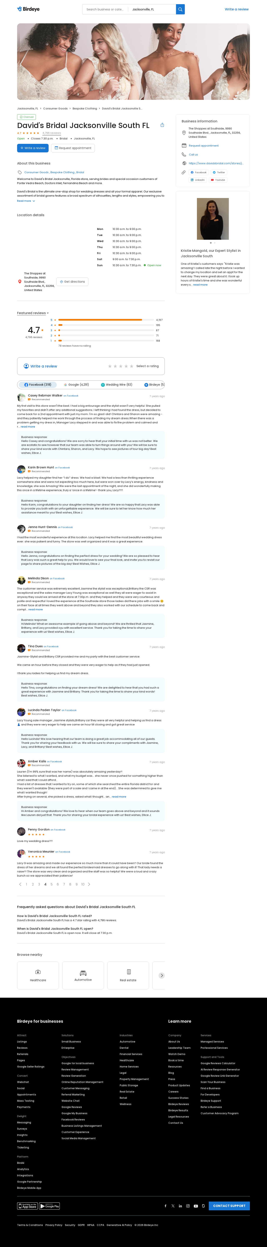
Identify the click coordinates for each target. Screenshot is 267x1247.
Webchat (23, 1082)
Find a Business (210, 1088)
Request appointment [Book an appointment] (73, 148)
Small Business (71, 1041)
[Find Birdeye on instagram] (188, 1206)
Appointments (26, 1094)
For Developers (210, 1094)
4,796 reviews (51, 133)
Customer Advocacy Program (220, 1113)
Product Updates (179, 1085)
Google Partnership (29, 1181)
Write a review (237, 9)
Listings (22, 1041)
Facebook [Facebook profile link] (199, 172)
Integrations (25, 1175)
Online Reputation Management (82, 1082)
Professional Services (214, 1048)
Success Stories (178, 1098)
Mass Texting (25, 1101)
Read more (26, 201)
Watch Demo (176, 1054)
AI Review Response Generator (220, 1069)
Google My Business (74, 1113)
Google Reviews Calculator (218, 1063)
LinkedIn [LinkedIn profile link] (198, 180)
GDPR (81, 1225)
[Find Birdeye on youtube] (196, 1206)
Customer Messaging (75, 1088)
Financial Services (131, 1054)
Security (70, 1225)
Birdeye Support (211, 1101)
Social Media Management (79, 1138)
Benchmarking (26, 1141)
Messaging (24, 1122)
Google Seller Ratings (30, 1066)
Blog (171, 1073)
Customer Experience (75, 1132)
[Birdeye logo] (29, 9)
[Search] (180, 9)
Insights (22, 1135)
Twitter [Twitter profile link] (219, 172)
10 (82, 884)
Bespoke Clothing (85, 108)
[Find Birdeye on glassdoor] (203, 1206)
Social (21, 1088)
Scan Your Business (213, 1082)
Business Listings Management (82, 1126)
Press (171, 1079)
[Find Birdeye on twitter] (173, 1206)
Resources (175, 1066)
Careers (173, 1091)
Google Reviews (72, 1107)
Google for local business (78, 1063)
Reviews (22, 1048)
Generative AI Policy (119, 1225)
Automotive (127, 1041)
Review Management (75, 1069)
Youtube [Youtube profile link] (218, 180)
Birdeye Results (178, 1110)
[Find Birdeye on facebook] (165, 1206)
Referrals (22, 1054)
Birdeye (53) (155, 385)
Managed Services (212, 1041)
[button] (20, 884)
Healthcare (127, 1060)
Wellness (125, 1104)
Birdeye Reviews (178, 1104)
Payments (23, 1107)
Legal (123, 1073)
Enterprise (68, 1048)
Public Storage (129, 1085)
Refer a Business (211, 1107)
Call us (193, 155)
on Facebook (70, 395)
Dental (124, 1048)
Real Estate (127, 1091)
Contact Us (175, 1123)
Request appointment (204, 146)
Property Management (134, 1079)
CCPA (100, 1225)
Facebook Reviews (73, 1119)
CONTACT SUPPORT (229, 1206)
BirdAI (20, 1163)
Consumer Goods (55, 108)
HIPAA (90, 1225)
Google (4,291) (76, 385)
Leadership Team (179, 1048)
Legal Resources (178, 1116)
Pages (21, 1060)
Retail (123, 1098)
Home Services (129, 1066)
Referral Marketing (73, 1094)
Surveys (22, 1128)
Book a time (176, 1060)
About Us (174, 1041)
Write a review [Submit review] (32, 148)
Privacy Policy (53, 1225)
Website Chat (71, 1101)
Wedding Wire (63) (116, 385)
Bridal (64, 139)
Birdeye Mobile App (29, 1188)
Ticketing (23, 1147)
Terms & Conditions (30, 1225)
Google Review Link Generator (220, 1076)
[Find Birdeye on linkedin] (180, 1206)
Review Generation (74, 1076)
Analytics (23, 1169)
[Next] (162, 975)
